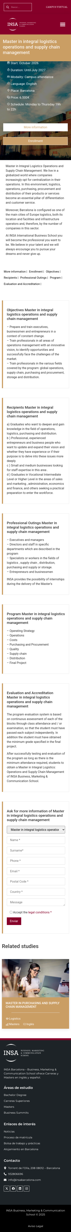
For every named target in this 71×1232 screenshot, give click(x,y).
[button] (62, 24)
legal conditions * (39, 912)
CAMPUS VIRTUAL (56, 7)
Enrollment (35, 141)
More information (35, 127)
